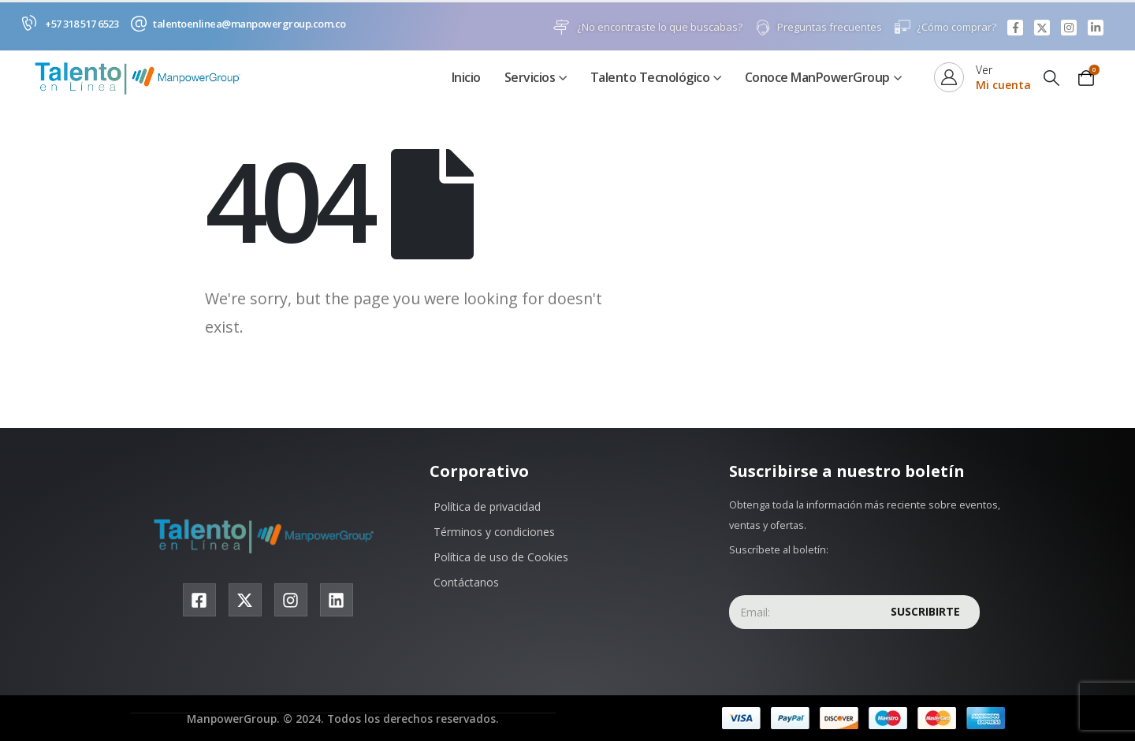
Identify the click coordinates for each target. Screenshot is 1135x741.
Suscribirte (925, 612)
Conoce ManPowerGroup (817, 78)
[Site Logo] (142, 78)
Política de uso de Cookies (501, 557)
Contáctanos (466, 582)
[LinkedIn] (1095, 27)
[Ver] (982, 78)
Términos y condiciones (494, 532)
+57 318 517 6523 (81, 24)
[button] (1051, 79)
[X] (1042, 27)
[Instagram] (1069, 27)
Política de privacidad (487, 507)
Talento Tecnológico (650, 78)
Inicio (466, 78)
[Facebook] (1015, 27)
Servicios (530, 78)
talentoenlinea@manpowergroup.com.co (249, 24)
